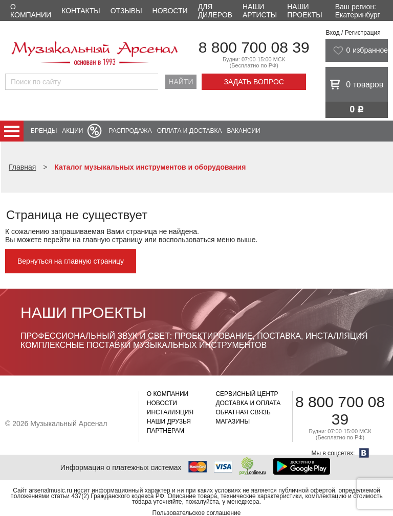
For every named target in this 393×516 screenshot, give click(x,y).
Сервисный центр (246, 393)
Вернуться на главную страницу (70, 261)
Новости (170, 11)
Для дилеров (215, 11)
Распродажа (129, 130)
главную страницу (112, 240)
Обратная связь (243, 412)
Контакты (80, 11)
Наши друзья (169, 421)
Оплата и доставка (189, 130)
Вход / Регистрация (352, 32)
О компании (30, 11)
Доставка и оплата (247, 403)
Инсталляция (170, 412)
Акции (72, 130)
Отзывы (126, 11)
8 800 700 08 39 (254, 47)
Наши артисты (260, 11)
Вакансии (243, 130)
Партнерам (165, 430)
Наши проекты (304, 11)
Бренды (44, 130)
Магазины (232, 421)
